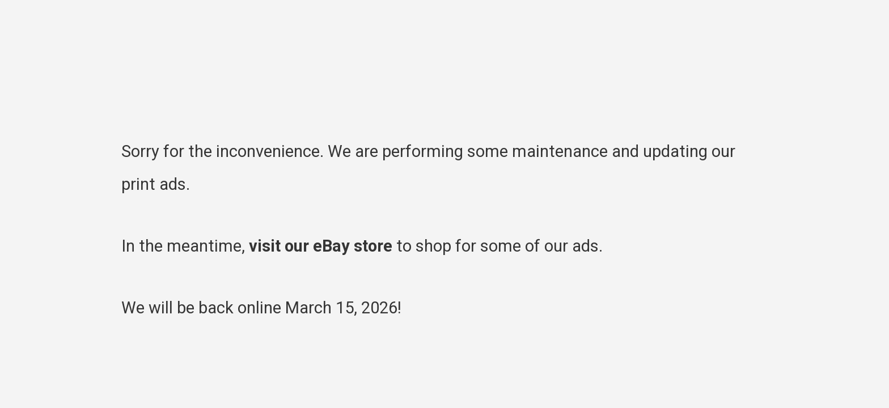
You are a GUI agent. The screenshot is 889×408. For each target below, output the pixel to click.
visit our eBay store (320, 246)
